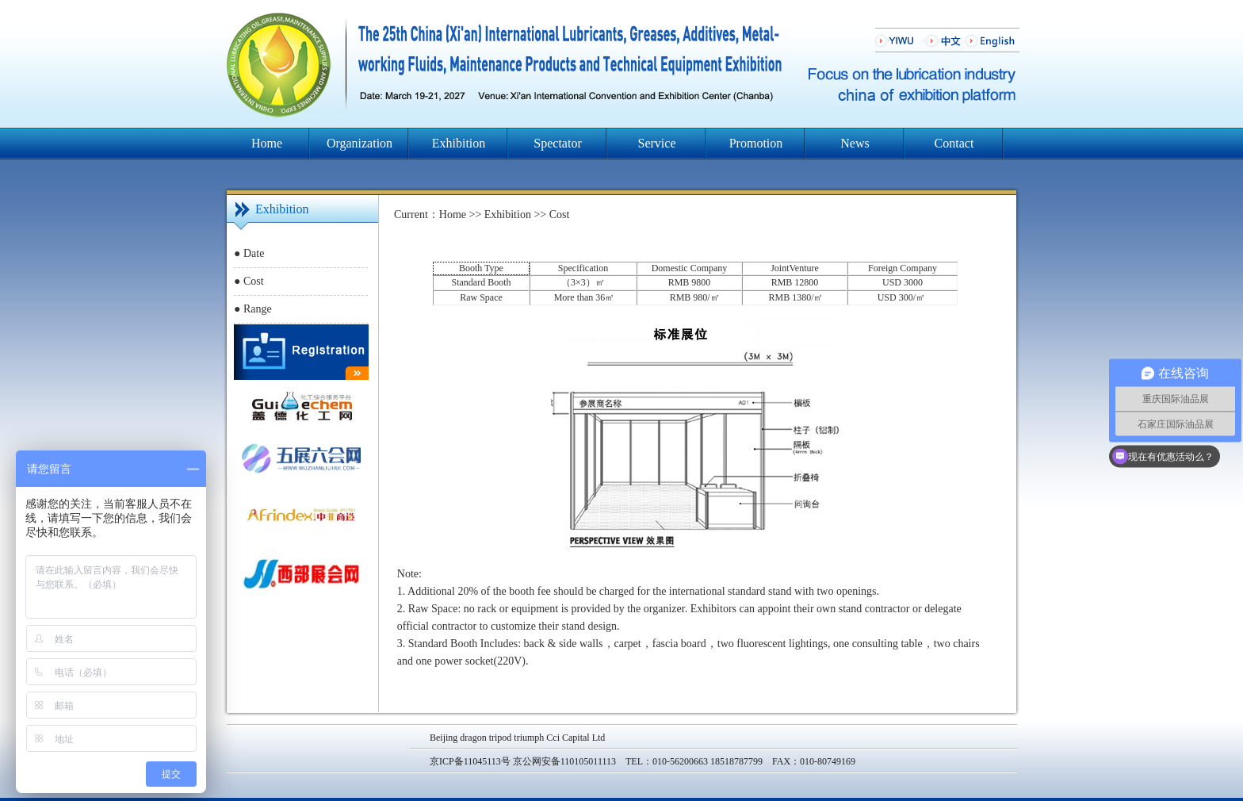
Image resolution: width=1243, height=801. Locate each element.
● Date (249, 253)
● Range (253, 309)
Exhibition (459, 143)
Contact (954, 143)
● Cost (249, 281)
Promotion (756, 143)
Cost (559, 214)
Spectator (557, 143)
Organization (359, 143)
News (854, 143)
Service (657, 143)
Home (266, 143)
